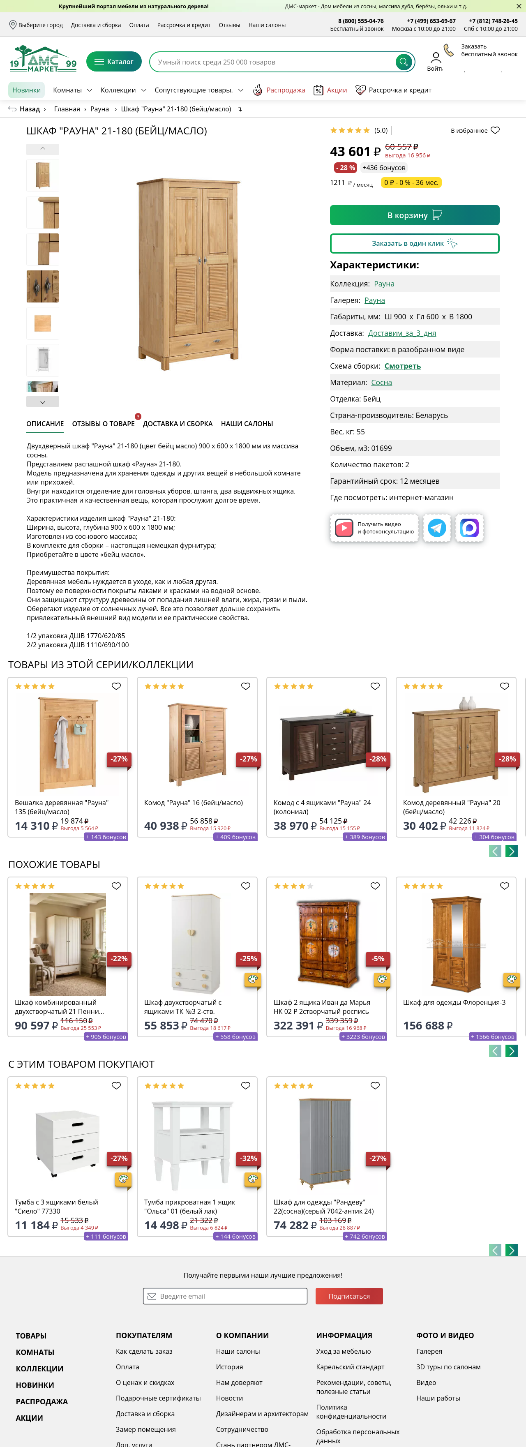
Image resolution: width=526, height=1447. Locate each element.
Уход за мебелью (343, 1351)
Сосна (381, 382)
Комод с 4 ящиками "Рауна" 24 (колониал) (322, 807)
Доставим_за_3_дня (402, 333)
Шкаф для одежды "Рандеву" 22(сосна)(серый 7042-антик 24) (324, 1207)
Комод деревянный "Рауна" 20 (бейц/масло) (452, 807)
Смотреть (403, 366)
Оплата (139, 25)
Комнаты (67, 90)
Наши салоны (267, 25)
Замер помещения (146, 1429)
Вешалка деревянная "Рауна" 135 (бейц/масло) (61, 807)
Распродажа (278, 90)
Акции (330, 90)
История (229, 1366)
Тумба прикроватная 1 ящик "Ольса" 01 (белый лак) (189, 1207)
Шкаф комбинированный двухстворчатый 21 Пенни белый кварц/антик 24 (57, 1007)
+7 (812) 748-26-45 (493, 21)
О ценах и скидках (145, 1382)
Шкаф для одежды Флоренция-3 (454, 1002)
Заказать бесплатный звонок (480, 90)
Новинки (26, 90)
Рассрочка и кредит (184, 25)
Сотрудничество (242, 1429)
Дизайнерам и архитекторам (262, 1413)
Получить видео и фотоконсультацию (374, 528)
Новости (229, 1398)
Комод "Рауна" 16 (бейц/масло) (193, 802)
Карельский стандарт (350, 1366)
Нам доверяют (239, 1382)
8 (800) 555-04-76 (361, 21)
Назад (30, 108)
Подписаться (349, 1296)
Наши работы (438, 1398)
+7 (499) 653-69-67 (431, 21)
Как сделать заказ (144, 1351)
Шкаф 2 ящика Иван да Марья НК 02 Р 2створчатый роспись (322, 1007)
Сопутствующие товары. (194, 90)
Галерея (429, 1351)
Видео (426, 1382)
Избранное (469, 61)
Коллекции (118, 90)
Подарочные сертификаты (158, 1398)
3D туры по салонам (448, 1366)
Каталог (114, 61)
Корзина (506, 61)
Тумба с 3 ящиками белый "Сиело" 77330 (56, 1207)
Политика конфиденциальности (351, 1412)
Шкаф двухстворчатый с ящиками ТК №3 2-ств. (182, 1007)
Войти (436, 61)
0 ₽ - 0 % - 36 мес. (411, 182)
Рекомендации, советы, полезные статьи (354, 1387)
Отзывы (229, 25)
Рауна (384, 283)
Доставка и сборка (96, 25)
